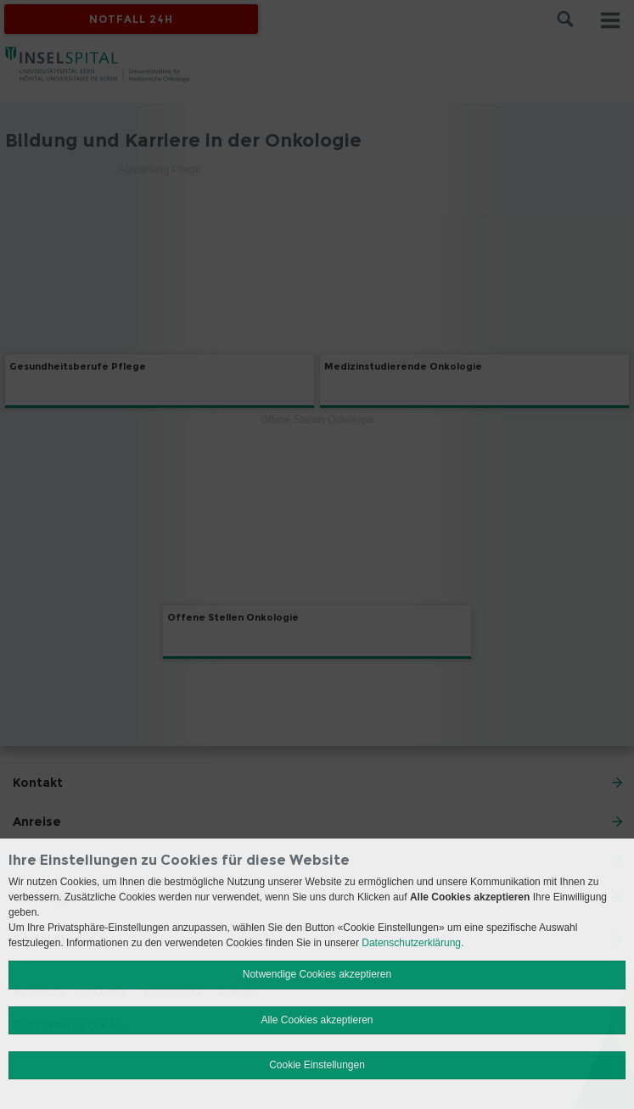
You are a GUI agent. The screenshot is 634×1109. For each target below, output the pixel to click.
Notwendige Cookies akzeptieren (317, 974)
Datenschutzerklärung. (412, 943)
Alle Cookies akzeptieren (317, 1020)
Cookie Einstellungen (317, 1065)
